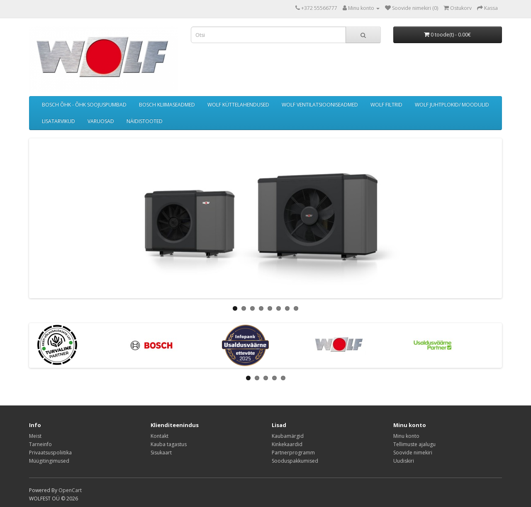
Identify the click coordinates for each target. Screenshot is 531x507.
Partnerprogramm (293, 452)
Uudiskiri (403, 460)
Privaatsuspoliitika (50, 452)
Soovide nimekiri (412, 452)
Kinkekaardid (287, 444)
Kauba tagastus (169, 444)
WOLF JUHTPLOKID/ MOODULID (452, 104)
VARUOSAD (101, 121)
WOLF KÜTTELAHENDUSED (238, 104)
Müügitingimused (49, 460)
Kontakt (159, 435)
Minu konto (406, 435)
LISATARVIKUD (58, 121)
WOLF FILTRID (386, 104)
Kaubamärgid (288, 435)
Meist (35, 435)
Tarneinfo (40, 444)
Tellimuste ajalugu (414, 444)
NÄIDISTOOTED (145, 121)
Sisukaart (161, 452)
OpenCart (70, 490)
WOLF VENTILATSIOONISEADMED (320, 104)
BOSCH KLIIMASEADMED (167, 104)
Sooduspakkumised (295, 460)
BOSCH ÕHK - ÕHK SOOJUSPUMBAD (84, 104)
